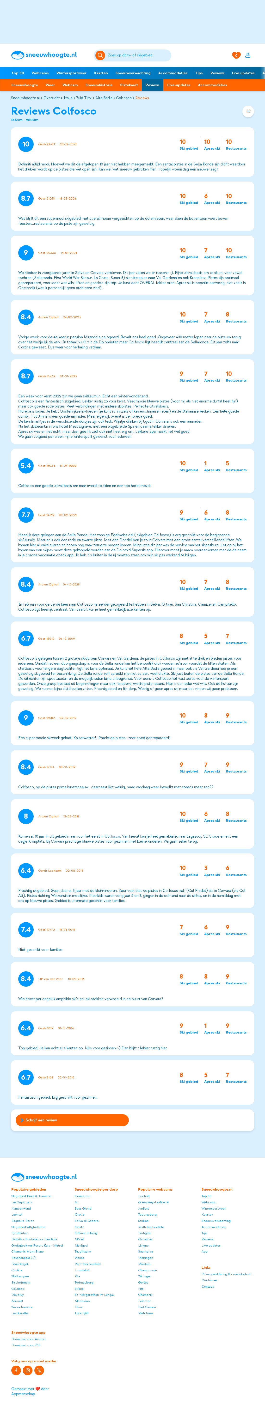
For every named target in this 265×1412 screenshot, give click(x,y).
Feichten (144, 1301)
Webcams (40, 73)
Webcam (70, 85)
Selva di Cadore (87, 1221)
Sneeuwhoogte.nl (25, 98)
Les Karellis (19, 1313)
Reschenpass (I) (23, 1258)
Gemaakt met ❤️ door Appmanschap (30, 1391)
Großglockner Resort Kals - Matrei (37, 1245)
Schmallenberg (86, 1233)
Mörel (79, 1239)
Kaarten (101, 73)
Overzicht (51, 98)
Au (77, 1202)
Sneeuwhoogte (24, 85)
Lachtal (16, 1214)
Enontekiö (82, 1270)
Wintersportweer (71, 73)
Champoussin (147, 1270)
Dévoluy (17, 1295)
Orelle (80, 1214)
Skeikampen (20, 1276)
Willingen (145, 1276)
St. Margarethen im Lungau (95, 1295)
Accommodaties (172, 73)
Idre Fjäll (82, 1313)
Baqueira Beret (22, 1221)
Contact (208, 1286)
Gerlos (143, 1282)
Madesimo (82, 1301)
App (205, 1251)
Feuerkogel (19, 1264)
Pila (77, 1276)
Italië (68, 98)
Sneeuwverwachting (133, 73)
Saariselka (145, 1251)
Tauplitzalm (83, 1251)
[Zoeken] (139, 55)
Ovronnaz (145, 1239)
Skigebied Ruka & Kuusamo (31, 1196)
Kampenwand (21, 1208)
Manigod (81, 1245)
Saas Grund (83, 1208)
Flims (78, 1307)
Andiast (143, 1208)
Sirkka (79, 1289)
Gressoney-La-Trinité (153, 1202)
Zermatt (17, 1301)
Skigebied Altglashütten (28, 1227)
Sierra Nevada (21, 1307)
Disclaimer (209, 1280)
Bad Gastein (147, 1307)
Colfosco (124, 98)
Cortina (16, 1270)
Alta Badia (103, 98)
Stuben (143, 1221)
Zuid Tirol (84, 98)
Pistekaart (129, 85)
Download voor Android (28, 1339)
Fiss (140, 1289)
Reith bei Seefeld (88, 1264)
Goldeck (17, 1289)
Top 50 (17, 73)
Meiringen (145, 1258)
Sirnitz (79, 1227)
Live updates (243, 73)
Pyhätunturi (19, 1233)
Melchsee (145, 1313)
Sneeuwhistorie (99, 85)
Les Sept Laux (21, 1202)
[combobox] (139, 55)
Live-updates (178, 85)
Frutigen (144, 1233)
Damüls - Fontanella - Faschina (34, 1239)
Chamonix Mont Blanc (27, 1251)
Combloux (82, 1196)
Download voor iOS (25, 1345)
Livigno (143, 1245)
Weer (50, 85)
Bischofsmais (20, 1282)
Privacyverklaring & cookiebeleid (226, 1274)
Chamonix (145, 1295)
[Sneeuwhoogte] (50, 55)
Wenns (79, 1258)
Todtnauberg (84, 1282)
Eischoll (144, 1196)
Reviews (217, 73)
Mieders (144, 1264)
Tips (199, 73)
